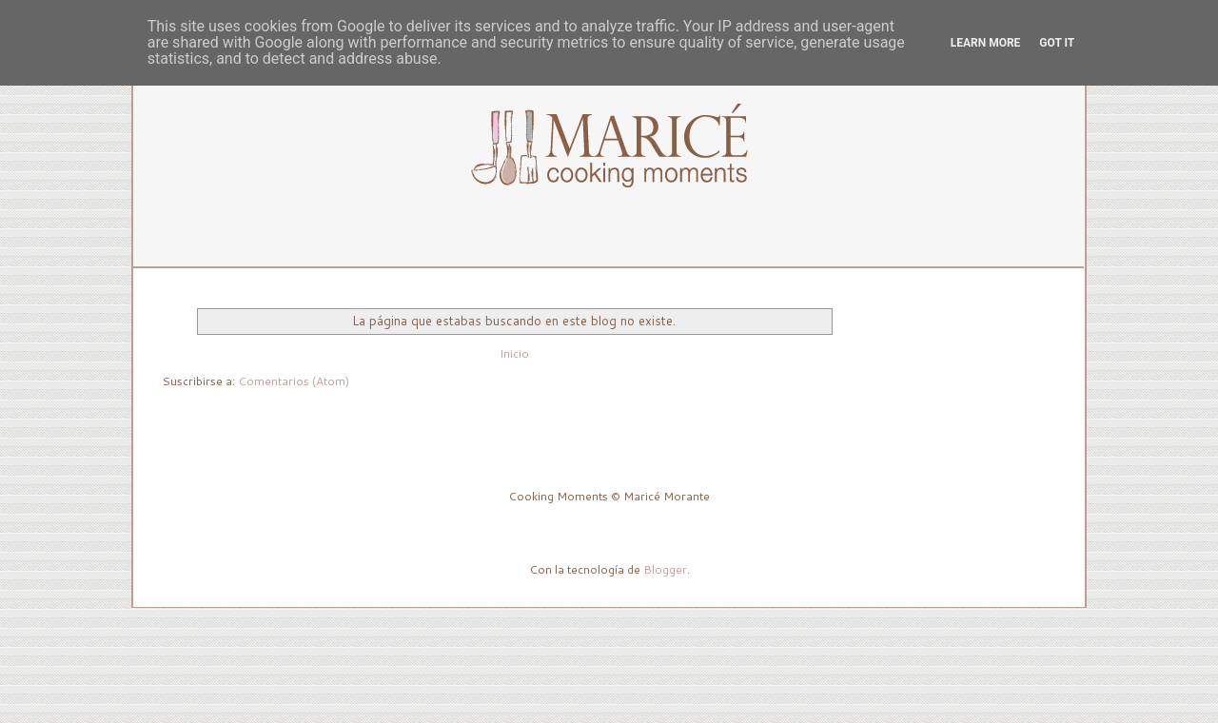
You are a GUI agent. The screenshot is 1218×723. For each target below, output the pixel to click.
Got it (1056, 42)
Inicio (514, 353)
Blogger (665, 569)
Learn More (986, 42)
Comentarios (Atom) (293, 381)
